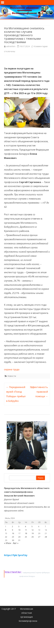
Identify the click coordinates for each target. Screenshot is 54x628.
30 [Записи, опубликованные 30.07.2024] (13, 540)
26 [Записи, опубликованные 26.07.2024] (33, 536)
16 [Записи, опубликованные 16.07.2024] (13, 533)
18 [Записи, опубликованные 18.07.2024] (26, 533)
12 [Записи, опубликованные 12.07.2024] (33, 530)
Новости (11, 376)
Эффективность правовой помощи (39, 392)
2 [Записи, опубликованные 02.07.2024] (12, 526)
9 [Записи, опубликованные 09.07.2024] (12, 530)
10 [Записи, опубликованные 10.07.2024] (19, 530)
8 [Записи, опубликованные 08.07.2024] (5, 530)
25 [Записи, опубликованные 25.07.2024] (26, 536)
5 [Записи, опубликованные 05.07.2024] (32, 526)
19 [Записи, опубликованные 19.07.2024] (33, 533)
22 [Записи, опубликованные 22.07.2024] (6, 536)
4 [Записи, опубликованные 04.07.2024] (25, 526)
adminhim (10, 46)
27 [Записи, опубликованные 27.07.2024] (39, 536)
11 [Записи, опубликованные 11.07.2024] (26, 530)
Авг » (15, 543)
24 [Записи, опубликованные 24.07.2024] (19, 536)
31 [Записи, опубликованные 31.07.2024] (19, 540)
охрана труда (11, 369)
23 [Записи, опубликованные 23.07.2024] (13, 536)
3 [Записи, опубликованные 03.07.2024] (18, 526)
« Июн (7, 543)
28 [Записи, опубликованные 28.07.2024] (46, 536)
